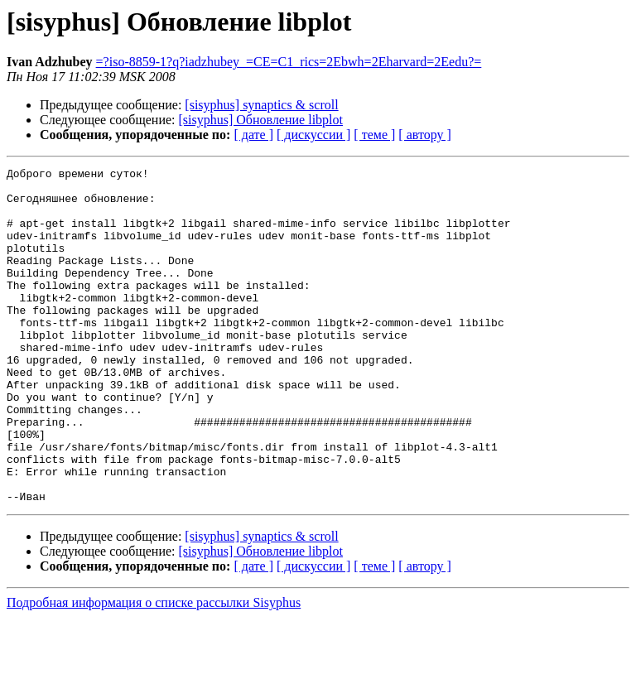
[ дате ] (253, 135)
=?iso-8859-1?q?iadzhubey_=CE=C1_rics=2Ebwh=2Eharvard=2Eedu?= (289, 62)
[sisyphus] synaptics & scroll (261, 105)
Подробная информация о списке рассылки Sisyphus (154, 669)
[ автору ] (424, 135)
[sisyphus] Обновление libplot (261, 120)
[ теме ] (374, 135)
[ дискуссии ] (313, 135)
